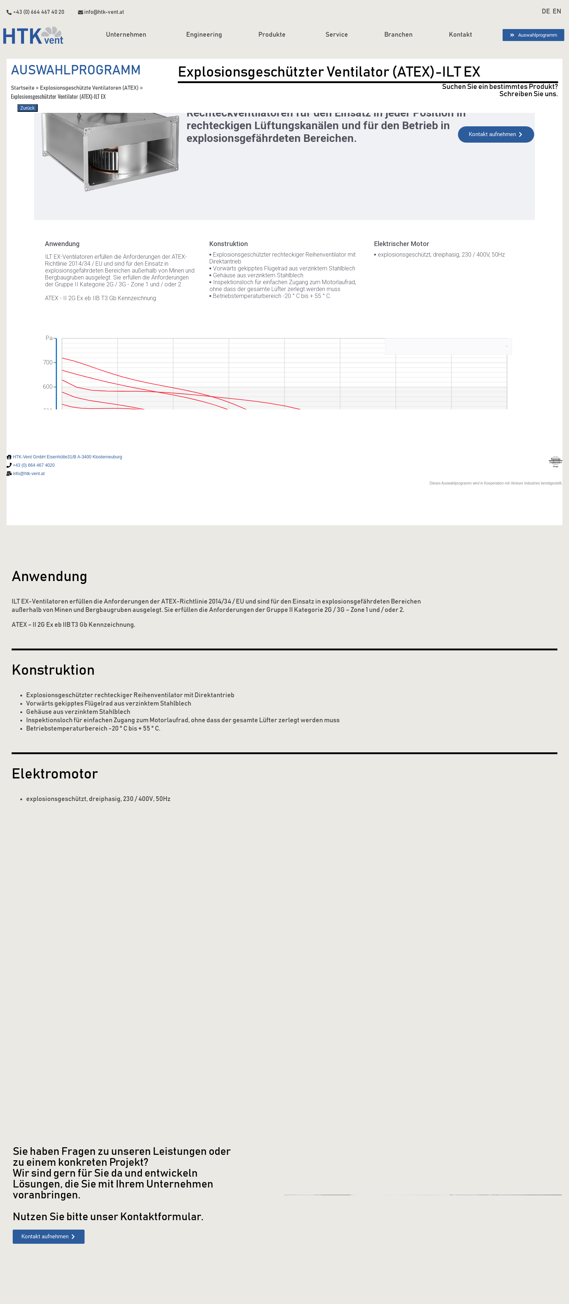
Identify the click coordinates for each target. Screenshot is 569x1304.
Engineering (204, 35)
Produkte (273, 35)
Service (337, 35)
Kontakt (460, 35)
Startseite (22, 87)
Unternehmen (128, 35)
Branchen (398, 35)
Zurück (27, 107)
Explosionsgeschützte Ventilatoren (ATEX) (90, 87)
